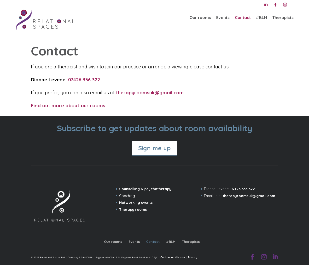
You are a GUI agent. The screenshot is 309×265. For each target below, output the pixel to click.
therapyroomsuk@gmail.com (150, 93)
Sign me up (154, 148)
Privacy (192, 257)
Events (223, 17)
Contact (243, 17)
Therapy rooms (133, 209)
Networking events (136, 202)
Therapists (283, 17)
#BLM (261, 17)
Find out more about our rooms (68, 105)
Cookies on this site (172, 257)
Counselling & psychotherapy (145, 189)
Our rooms (200, 17)
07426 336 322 (84, 80)
